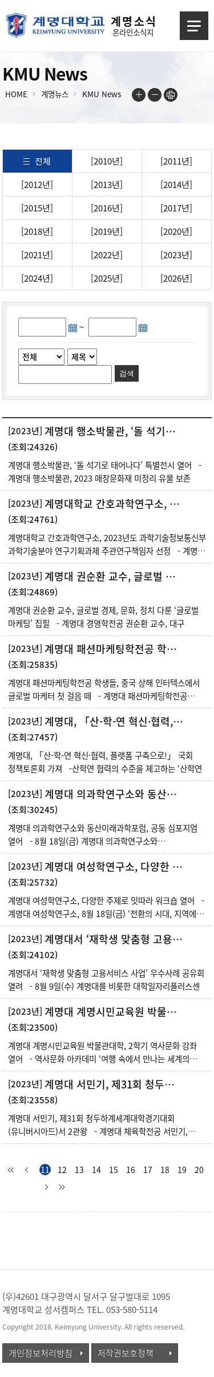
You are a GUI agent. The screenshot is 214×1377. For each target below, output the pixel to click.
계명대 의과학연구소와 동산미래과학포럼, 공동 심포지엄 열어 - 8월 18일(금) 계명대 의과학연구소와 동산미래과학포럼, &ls (102, 841)
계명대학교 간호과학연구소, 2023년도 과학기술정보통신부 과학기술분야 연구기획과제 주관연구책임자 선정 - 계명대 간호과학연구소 (107, 550)
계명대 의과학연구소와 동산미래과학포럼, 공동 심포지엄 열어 (115, 794)
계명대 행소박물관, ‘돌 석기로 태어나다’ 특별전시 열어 (115, 431)
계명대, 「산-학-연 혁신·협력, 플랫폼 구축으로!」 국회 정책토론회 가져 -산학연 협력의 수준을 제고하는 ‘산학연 (105, 762)
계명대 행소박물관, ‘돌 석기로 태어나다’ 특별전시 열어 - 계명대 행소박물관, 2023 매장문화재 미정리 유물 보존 (104, 472)
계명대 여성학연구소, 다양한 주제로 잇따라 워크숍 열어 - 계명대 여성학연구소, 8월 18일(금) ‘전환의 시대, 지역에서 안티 (106, 913)
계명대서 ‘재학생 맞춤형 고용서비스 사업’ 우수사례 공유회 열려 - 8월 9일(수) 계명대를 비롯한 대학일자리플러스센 (106, 979)
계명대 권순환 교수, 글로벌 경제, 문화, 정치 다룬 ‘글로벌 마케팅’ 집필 (115, 576)
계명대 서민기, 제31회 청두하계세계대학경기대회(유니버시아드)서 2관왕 (115, 1084)
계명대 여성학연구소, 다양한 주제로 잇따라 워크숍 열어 (115, 866)
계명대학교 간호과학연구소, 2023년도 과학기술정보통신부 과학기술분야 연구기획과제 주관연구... (115, 504)
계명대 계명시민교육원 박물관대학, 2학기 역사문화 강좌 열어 (115, 1011)
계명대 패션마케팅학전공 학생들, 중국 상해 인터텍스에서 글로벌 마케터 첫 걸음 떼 (115, 649)
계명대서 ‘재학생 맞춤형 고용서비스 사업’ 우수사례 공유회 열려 (115, 939)
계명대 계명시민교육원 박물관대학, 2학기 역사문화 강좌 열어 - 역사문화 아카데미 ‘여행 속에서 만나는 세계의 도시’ (102, 1058)
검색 (126, 373)
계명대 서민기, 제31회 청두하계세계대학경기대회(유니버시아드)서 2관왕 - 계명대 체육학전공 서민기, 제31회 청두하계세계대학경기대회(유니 (98, 1131)
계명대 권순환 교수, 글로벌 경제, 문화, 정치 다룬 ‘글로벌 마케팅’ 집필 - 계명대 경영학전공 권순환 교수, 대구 (103, 617)
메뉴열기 (194, 25)
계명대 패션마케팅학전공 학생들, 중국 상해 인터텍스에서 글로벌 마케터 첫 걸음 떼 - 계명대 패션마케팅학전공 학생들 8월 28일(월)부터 (104, 696)
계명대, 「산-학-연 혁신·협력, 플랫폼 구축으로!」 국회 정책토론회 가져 (115, 721)
